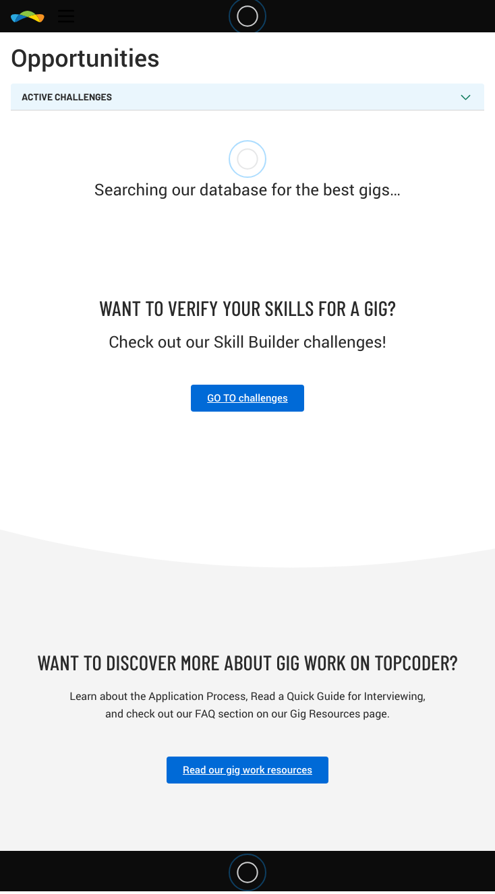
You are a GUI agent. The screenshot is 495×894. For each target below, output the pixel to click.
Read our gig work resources (247, 770)
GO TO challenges (247, 398)
